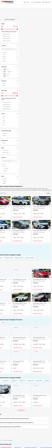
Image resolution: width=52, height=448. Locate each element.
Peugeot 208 (5, 380)
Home (1, 440)
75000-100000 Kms (6, 106)
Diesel (4, 85)
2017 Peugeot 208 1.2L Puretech (20, 279)
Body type (4, 67)
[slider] (1, 29)
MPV (8, 76)
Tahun (3, 113)
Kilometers (4, 90)
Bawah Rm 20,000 (6, 34)
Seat (2, 176)
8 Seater (4, 183)
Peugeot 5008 (48, 380)
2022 (4, 118)
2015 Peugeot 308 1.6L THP (39, 361)
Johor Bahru (6, 168)
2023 (4, 116)
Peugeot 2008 (39, 380)
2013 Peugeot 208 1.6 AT (18, 361)
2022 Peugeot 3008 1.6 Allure (39, 230)
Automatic (5, 133)
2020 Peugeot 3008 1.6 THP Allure (20, 206)
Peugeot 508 (14, 380)
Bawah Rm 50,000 (6, 38)
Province (3, 157)
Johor (4, 164)
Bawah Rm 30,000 (6, 36)
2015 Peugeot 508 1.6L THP (39, 337)
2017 (4, 125)
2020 (4, 120)
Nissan (4, 61)
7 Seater (4, 181)
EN (48, 2)
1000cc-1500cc (6, 150)
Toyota (4, 59)
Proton (4, 54)
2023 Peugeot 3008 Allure (39, 206)
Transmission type (6, 130)
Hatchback (9, 71)
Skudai (5, 170)
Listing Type (4, 140)
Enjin (2, 148)
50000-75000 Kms (6, 104)
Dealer (4, 143)
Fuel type (3, 81)
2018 (4, 122)
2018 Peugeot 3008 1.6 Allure (19, 337)
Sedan (8, 73)
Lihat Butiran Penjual (17, 217)
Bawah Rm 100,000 (6, 40)
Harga (3, 24)
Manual (4, 135)
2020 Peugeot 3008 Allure (19, 230)
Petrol (4, 83)
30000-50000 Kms (6, 102)
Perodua (4, 52)
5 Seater (4, 178)
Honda (4, 56)
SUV (8, 69)
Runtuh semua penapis (10, 19)
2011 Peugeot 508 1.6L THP (19, 395)
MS (50, 2)
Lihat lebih (20, 410)
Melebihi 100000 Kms (7, 108)
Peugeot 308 (22, 380)
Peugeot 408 (30, 380)
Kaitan (48, 193)
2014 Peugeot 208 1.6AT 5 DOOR (40, 395)
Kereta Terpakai (5, 440)
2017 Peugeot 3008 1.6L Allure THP (20, 303)
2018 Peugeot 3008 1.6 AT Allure (40, 303)
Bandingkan (16, 196)
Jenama (3, 45)
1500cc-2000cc (6, 152)
